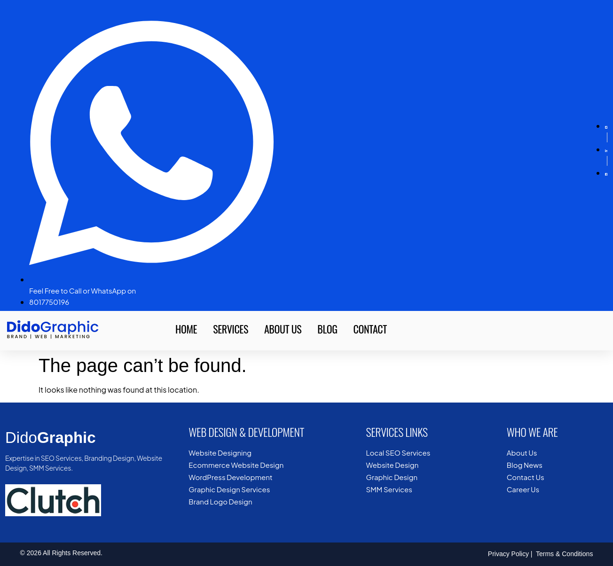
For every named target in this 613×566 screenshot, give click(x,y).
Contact (370, 328)
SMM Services (389, 489)
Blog (327, 328)
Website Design (392, 464)
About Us (282, 328)
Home (186, 328)
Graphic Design (392, 477)
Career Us (523, 489)
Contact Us (525, 477)
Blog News (524, 464)
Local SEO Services (398, 452)
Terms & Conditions (563, 554)
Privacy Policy (508, 554)
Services (230, 328)
